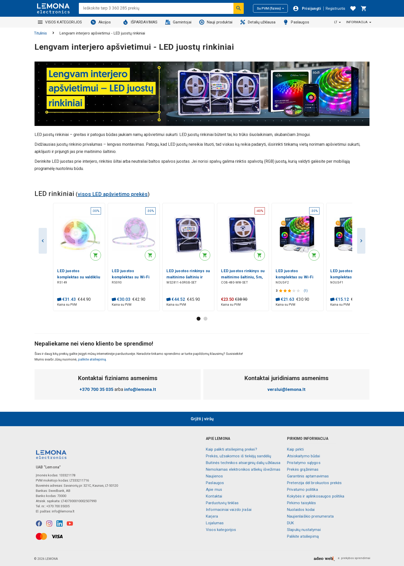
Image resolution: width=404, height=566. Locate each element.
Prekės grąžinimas (303, 469)
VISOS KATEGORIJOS (60, 22)
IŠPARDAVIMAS (140, 22)
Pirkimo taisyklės (301, 503)
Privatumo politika (302, 489)
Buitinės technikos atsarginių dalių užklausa (243, 462)
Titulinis (40, 33)
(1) (306, 291)
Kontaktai (214, 496)
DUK (290, 523)
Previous (43, 241)
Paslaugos (296, 22)
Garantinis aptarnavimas (308, 476)
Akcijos (101, 22)
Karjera (212, 516)
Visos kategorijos (221, 529)
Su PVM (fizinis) (270, 8)
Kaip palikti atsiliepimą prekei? (231, 449)
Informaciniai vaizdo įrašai (228, 509)
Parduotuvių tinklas (222, 503)
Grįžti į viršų (202, 418)
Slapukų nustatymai (304, 529)
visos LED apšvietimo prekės (113, 194)
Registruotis (335, 8)
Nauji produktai (215, 22)
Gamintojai (178, 22)
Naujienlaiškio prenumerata (310, 516)
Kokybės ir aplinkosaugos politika (315, 496)
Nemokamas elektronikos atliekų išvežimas (243, 469)
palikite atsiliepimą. (92, 360)
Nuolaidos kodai (301, 509)
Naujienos (214, 476)
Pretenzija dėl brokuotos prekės (314, 483)
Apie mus (214, 489)
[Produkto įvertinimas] (290, 291)
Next (361, 241)
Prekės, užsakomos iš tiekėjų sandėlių (238, 456)
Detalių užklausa (257, 22)
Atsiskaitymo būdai (303, 456)
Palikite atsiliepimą (303, 536)
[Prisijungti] (306, 8)
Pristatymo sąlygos (304, 462)
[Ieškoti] (238, 8)
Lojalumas (215, 523)
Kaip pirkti (295, 449)
